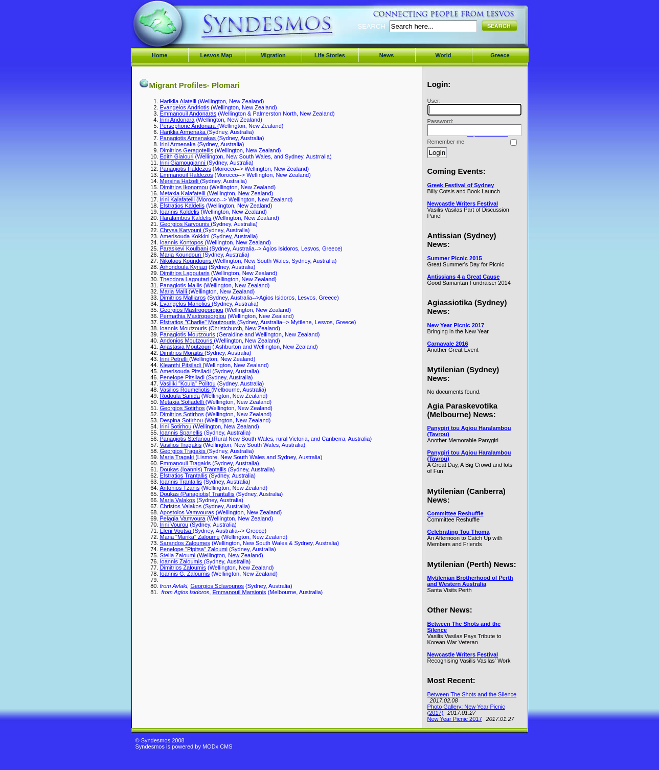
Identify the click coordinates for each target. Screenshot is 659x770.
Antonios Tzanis (180, 488)
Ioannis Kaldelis (179, 212)
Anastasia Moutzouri (185, 347)
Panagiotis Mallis (181, 285)
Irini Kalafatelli (178, 199)
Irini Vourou (174, 525)
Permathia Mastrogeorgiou (193, 316)
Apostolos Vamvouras (187, 512)
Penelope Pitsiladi (183, 377)
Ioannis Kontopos (182, 242)
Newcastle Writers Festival (462, 203)
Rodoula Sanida (180, 396)
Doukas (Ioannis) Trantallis (193, 469)
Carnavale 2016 (447, 344)
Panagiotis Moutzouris (187, 334)
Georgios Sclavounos (217, 586)
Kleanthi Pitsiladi (181, 365)
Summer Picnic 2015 (454, 258)
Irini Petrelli (174, 359)
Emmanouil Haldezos (186, 175)
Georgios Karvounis (185, 224)
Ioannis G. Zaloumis (185, 574)
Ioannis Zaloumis (182, 561)
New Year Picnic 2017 (456, 325)
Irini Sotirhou (176, 426)
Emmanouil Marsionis (239, 592)
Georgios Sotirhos (182, 408)
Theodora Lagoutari (184, 279)
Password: (472, 127)
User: (472, 107)
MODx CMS (217, 746)
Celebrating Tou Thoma (458, 532)
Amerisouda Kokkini (185, 236)
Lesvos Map (216, 55)
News (386, 55)
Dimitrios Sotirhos (182, 414)
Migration (273, 55)
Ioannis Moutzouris (183, 328)
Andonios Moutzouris (187, 340)
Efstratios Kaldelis (182, 205)
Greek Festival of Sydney (460, 185)
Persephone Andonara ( (189, 126)
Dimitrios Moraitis (182, 353)
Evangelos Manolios (186, 304)
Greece (499, 55)
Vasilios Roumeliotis (186, 390)
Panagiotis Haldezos (185, 169)
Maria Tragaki (178, 457)
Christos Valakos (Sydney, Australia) (205, 506)
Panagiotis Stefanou (186, 439)
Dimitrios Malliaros (183, 298)
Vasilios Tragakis (181, 445)
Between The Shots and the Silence (472, 694)
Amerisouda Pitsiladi (185, 371)
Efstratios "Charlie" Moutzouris (198, 322)
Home (160, 55)
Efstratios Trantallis (184, 475)
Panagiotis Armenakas (189, 138)
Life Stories (329, 55)
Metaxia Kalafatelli (183, 193)
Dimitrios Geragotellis (187, 150)
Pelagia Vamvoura (183, 518)
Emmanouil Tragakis (186, 463)
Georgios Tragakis (183, 451)
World (443, 55)
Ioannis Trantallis (181, 482)
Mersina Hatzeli (180, 181)
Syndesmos (197, 29)
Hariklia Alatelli (179, 101)
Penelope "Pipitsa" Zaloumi (194, 549)
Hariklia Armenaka (183, 132)
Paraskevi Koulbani (185, 248)
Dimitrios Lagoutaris (185, 273)
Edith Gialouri (177, 156)
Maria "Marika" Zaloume (190, 537)
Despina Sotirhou (182, 420)
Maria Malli (174, 291)
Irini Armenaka (178, 144)
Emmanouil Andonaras (188, 113)
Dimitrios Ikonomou (184, 187)
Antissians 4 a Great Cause (463, 277)
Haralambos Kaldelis (186, 218)
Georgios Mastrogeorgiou (191, 310)
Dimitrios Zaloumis (183, 567)
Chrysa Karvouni (181, 230)
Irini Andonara (177, 120)
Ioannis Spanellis (181, 432)
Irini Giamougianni (183, 163)
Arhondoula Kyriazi (183, 267)
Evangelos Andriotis (185, 107)
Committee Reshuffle (455, 513)
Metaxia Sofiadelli (183, 402)
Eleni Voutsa (176, 531)
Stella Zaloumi (178, 555)
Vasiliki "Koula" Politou (188, 383)
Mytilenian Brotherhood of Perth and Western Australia (470, 581)
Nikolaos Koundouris (186, 261)
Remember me (446, 142)
